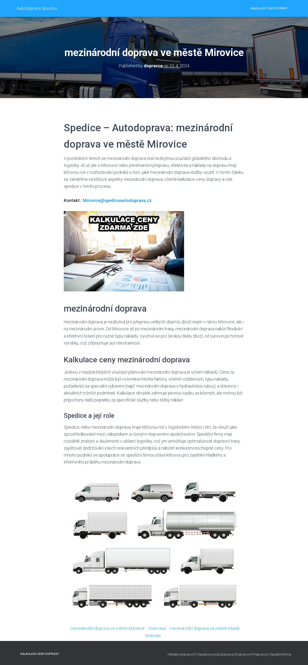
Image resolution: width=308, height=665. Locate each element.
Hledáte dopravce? (182, 654)
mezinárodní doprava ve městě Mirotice (107, 628)
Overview (157, 628)
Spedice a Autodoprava (215, 654)
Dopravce (242, 654)
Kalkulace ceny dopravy (269, 8)
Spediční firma (280, 654)
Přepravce (260, 654)
